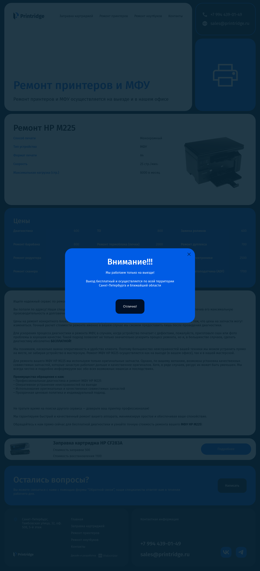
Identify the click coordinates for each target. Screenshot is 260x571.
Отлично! (130, 306)
